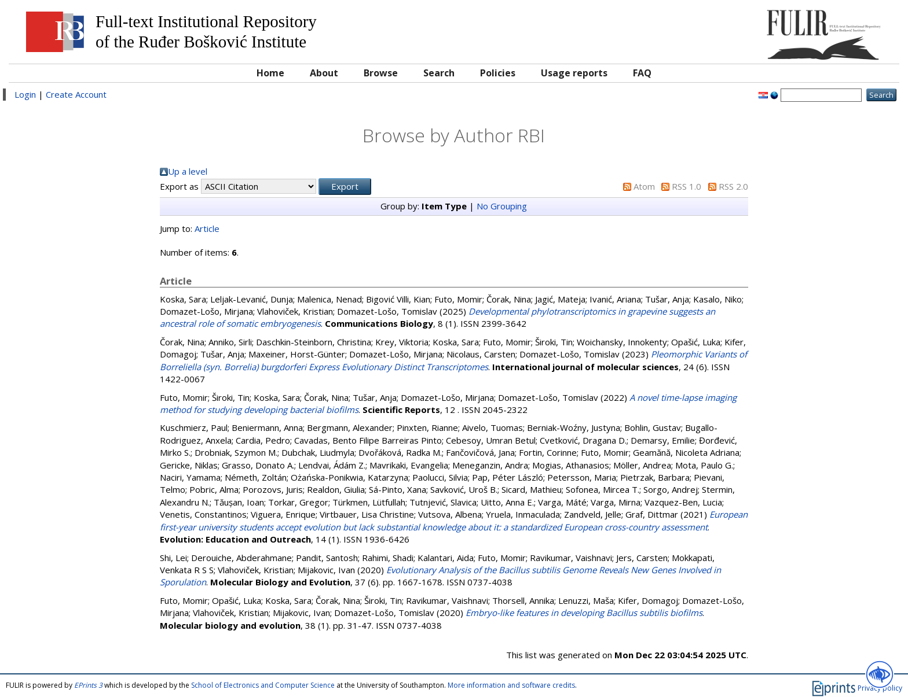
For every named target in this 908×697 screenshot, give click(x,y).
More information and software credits (511, 685)
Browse (381, 73)
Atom (644, 186)
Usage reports (574, 73)
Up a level (187, 171)
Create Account (76, 94)
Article (207, 228)
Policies (497, 73)
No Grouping (502, 206)
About (324, 73)
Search (439, 73)
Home (270, 73)
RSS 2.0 (733, 186)
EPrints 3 (88, 685)
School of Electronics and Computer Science (263, 685)
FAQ (642, 73)
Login (25, 94)
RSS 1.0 (686, 186)
